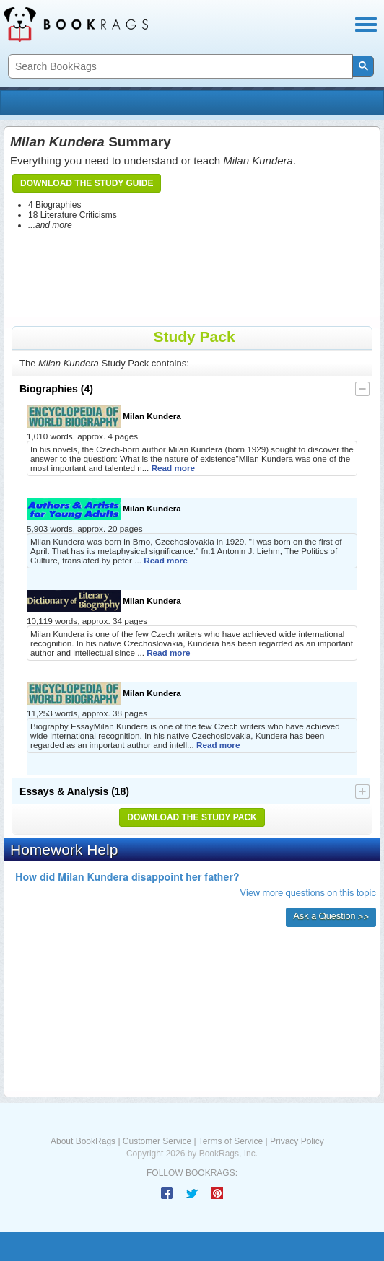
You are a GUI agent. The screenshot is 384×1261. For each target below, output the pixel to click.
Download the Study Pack (192, 817)
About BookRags (83, 1141)
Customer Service (157, 1141)
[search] (179, 66)
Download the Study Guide (86, 183)
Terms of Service (230, 1141)
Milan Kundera (104, 416)
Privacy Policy (297, 1141)
